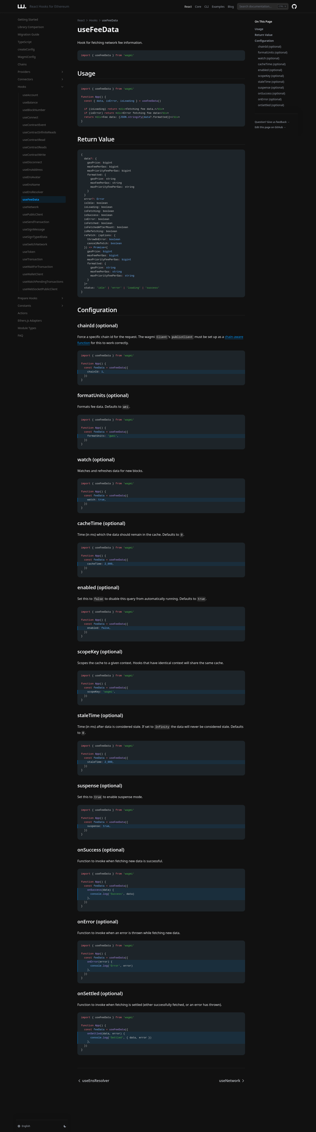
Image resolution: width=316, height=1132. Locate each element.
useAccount (30, 95)
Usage (259, 29)
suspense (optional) (271, 87)
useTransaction (33, 259)
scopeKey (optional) (271, 76)
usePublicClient (33, 214)
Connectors (41, 79)
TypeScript (25, 42)
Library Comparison (31, 27)
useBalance (30, 102)
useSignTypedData (35, 237)
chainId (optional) (269, 46)
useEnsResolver (33, 192)
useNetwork (31, 207)
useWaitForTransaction (38, 267)
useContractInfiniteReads (39, 132)
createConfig (26, 49)
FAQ (20, 335)
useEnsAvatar (32, 177)
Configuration (264, 41)
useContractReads (35, 147)
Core (198, 6)
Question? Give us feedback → (272, 122)
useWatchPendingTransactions (43, 282)
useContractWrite (34, 155)
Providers (41, 72)
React (188, 6)
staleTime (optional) (271, 82)
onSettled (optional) (271, 105)
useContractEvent (34, 125)
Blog (231, 6)
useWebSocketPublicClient (40, 289)
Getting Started (28, 19)
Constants (41, 306)
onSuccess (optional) (271, 93)
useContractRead (34, 140)
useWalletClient (33, 274)
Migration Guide (28, 34)
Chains (22, 64)
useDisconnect (32, 162)
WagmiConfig (27, 57)
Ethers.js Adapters (30, 320)
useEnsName (31, 184)
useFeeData (31, 199)
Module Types (27, 328)
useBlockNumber (34, 110)
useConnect (30, 117)
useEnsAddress (33, 170)
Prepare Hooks (41, 298)
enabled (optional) (270, 70)
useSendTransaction (36, 222)
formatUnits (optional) (272, 52)
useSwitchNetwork (35, 244)
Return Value (263, 35)
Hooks (41, 87)
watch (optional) (268, 58)
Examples (218, 6)
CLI (206, 6)
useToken (29, 252)
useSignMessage (34, 229)
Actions (22, 313)
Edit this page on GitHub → (270, 127)
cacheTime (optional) (272, 64)
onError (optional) (270, 99)
